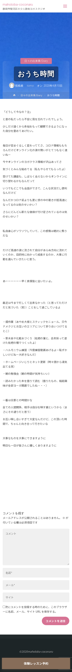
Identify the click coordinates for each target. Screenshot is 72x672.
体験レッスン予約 (36, 663)
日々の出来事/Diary (36, 61)
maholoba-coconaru (18, 4)
